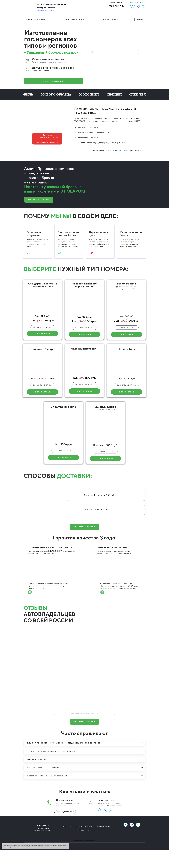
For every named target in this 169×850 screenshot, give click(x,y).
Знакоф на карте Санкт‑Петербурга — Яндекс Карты (84, 713)
